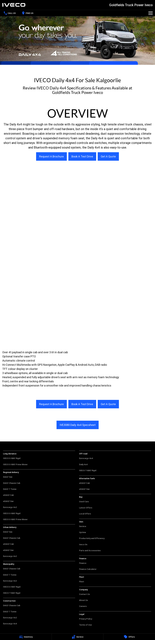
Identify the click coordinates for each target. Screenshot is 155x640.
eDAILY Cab (8, 495)
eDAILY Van (8, 501)
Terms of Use (85, 625)
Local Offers (85, 513)
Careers (83, 606)
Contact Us (84, 594)
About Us (83, 600)
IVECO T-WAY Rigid (11, 593)
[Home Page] (13, 5)
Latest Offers (85, 507)
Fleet (81, 581)
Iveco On (83, 544)
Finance (82, 563)
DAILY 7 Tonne (9, 489)
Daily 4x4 (83, 464)
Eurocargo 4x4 (10, 623)
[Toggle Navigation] (150, 13)
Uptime (82, 532)
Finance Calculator (87, 569)
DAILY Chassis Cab (11, 483)
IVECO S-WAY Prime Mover (15, 464)
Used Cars (84, 501)
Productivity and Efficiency (91, 538)
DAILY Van (7, 477)
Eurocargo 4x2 (10, 507)
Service (82, 526)
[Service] (77, 637)
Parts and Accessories (90, 550)
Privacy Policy (85, 619)
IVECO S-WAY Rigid (11, 458)
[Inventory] (26, 637)
